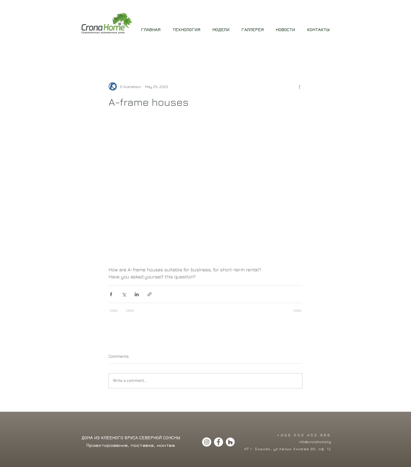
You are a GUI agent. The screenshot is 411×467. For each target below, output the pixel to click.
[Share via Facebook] (111, 294)
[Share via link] (149, 294)
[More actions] (299, 86)
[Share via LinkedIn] (136, 294)
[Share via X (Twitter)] (123, 294)
